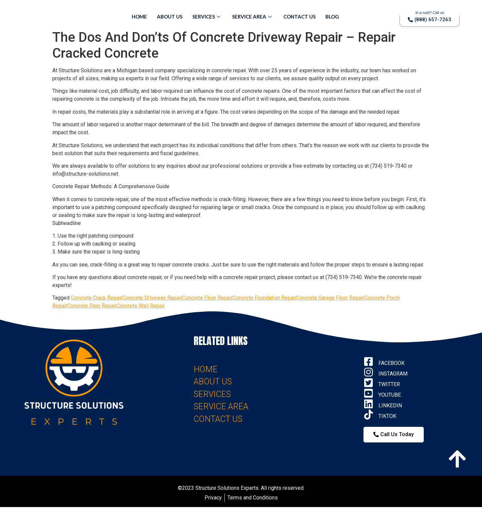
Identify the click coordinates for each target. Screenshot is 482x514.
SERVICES (212, 394)
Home (139, 17)
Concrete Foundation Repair (264, 298)
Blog (332, 17)
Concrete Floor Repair (207, 298)
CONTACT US (218, 419)
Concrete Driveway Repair (152, 298)
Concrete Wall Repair (141, 306)
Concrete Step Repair (92, 306)
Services (207, 17)
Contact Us (299, 17)
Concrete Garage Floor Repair (330, 298)
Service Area (252, 17)
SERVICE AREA (221, 406)
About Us (169, 17)
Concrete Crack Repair (96, 298)
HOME (205, 369)
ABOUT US (213, 381)
